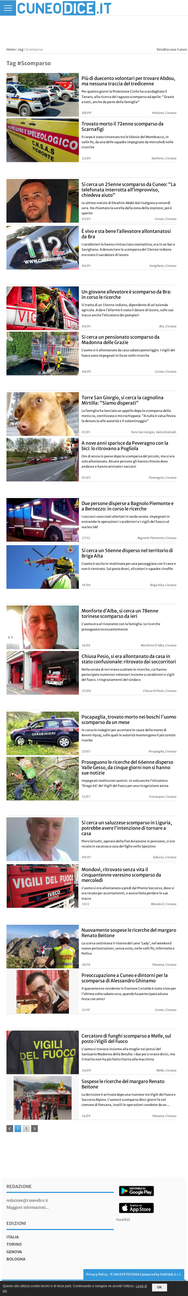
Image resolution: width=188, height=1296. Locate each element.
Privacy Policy (97, 1274)
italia (12, 1237)
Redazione (19, 1186)
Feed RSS (123, 1220)
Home (11, 49)
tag (20, 49)
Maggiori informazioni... (27, 1207)
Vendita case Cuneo (172, 49)
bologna (15, 1259)
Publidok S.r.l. (171, 1274)
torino (14, 1244)
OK (159, 1287)
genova (14, 1251)
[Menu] (8, 8)
